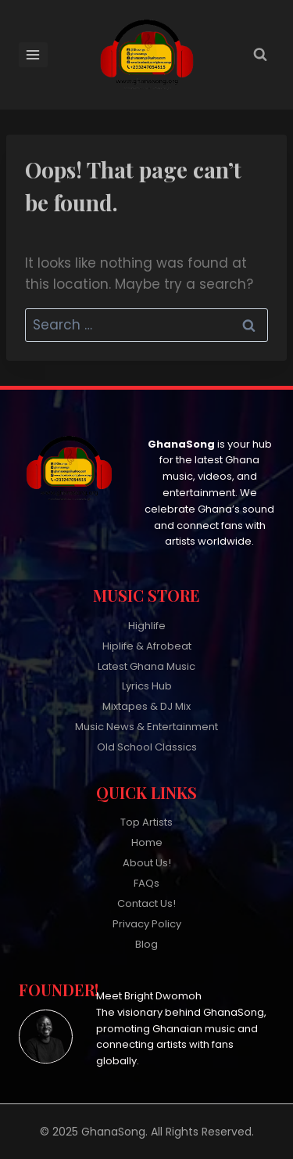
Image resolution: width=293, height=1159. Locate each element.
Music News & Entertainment (146, 726)
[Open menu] (33, 54)
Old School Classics (147, 747)
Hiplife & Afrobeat (146, 646)
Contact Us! (146, 903)
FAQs (146, 883)
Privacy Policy (147, 923)
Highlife (147, 625)
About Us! (147, 862)
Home (147, 842)
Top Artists (146, 822)
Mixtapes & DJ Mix (146, 706)
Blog (146, 944)
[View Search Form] (260, 55)
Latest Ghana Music (146, 666)
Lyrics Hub (147, 685)
